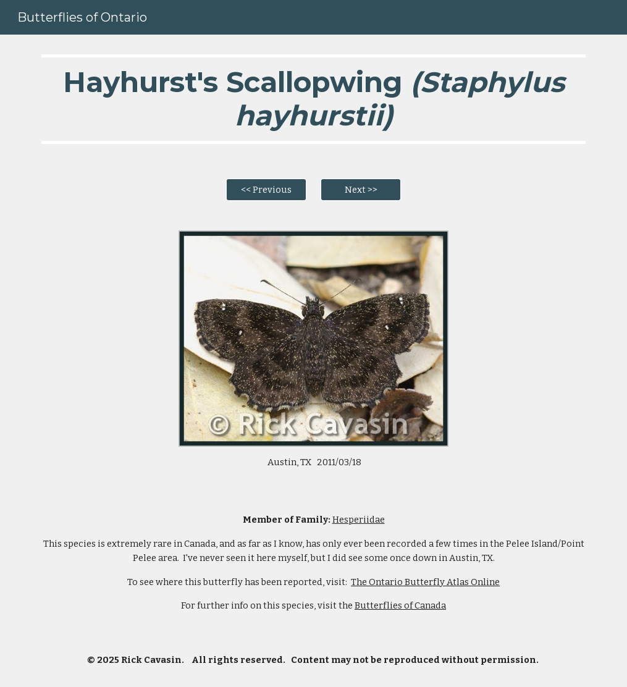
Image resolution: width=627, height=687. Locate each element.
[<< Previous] (266, 189)
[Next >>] (360, 189)
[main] (313, 99)
